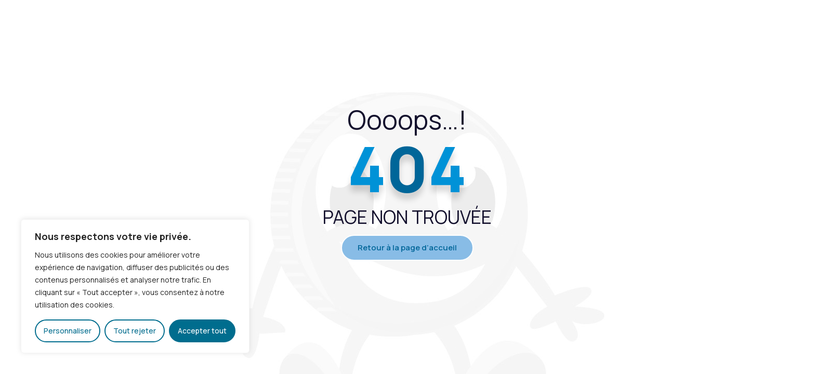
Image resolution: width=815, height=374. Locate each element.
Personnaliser (67, 331)
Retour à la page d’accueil (407, 247)
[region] (135, 286)
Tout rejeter (134, 331)
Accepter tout (202, 331)
